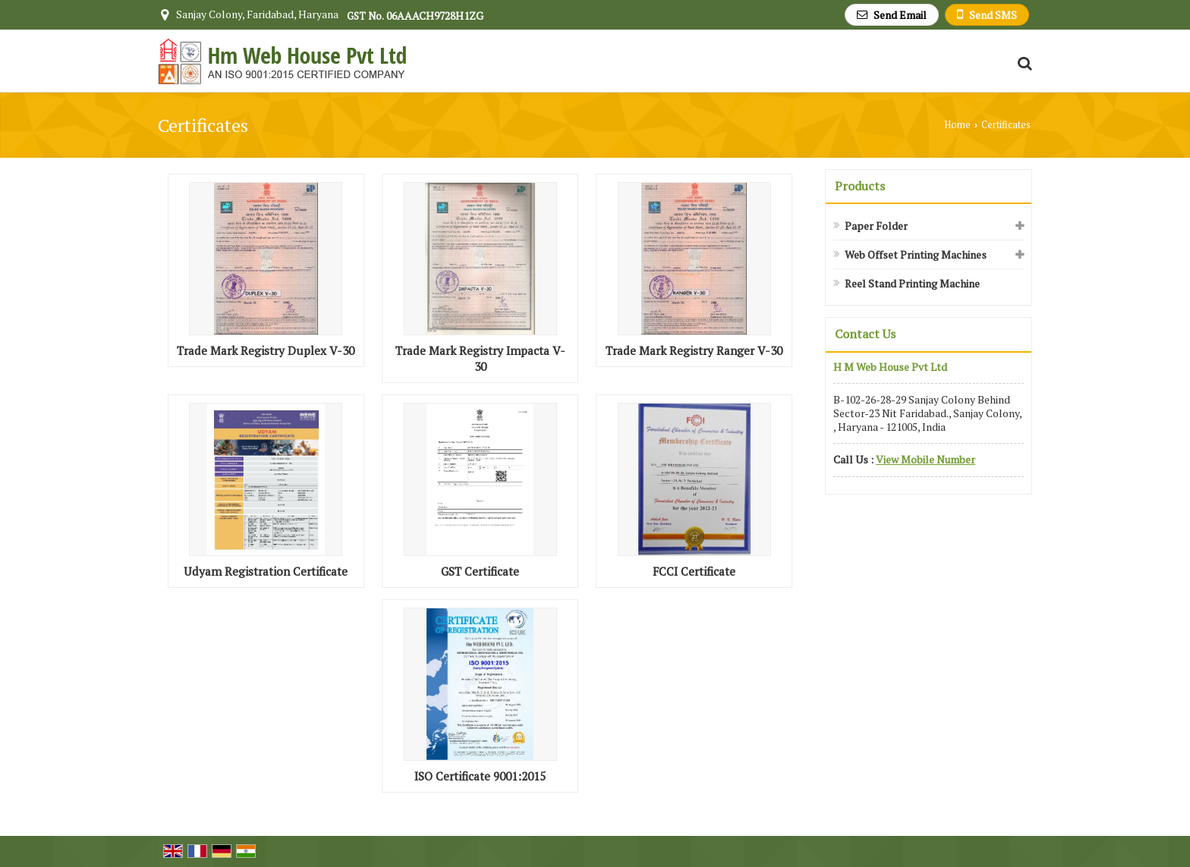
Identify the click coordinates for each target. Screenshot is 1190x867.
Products (860, 185)
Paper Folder (876, 225)
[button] (925, 459)
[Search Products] (1022, 63)
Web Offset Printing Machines (916, 254)
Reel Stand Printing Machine (912, 283)
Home (957, 124)
